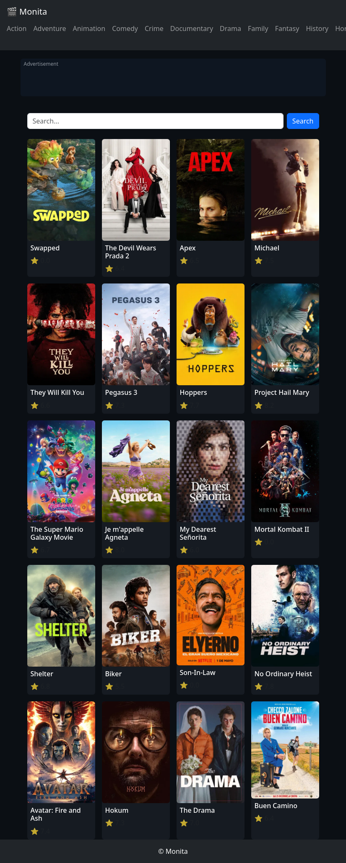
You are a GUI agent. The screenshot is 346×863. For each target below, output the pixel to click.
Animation (89, 28)
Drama (230, 28)
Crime (154, 28)
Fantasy (287, 28)
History (317, 28)
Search (303, 121)
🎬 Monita (27, 11)
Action (16, 28)
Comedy (125, 28)
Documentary (191, 28)
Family (258, 28)
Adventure (49, 28)
